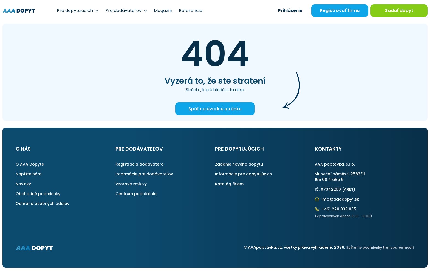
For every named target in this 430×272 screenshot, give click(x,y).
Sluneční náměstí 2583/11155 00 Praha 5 (340, 176)
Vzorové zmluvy (131, 184)
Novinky (23, 184)
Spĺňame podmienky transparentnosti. (380, 247)
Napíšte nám (28, 174)
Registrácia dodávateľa (139, 164)
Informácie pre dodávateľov (144, 174)
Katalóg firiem (229, 184)
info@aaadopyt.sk (337, 199)
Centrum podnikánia (136, 193)
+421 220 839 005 (336, 209)
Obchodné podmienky (38, 193)
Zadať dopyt (399, 10)
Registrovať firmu (340, 10)
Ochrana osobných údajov (42, 203)
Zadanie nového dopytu (239, 164)
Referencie (190, 10)
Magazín (163, 10)
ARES (348, 189)
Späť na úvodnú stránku (215, 109)
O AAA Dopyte (30, 164)
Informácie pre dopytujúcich (243, 174)
